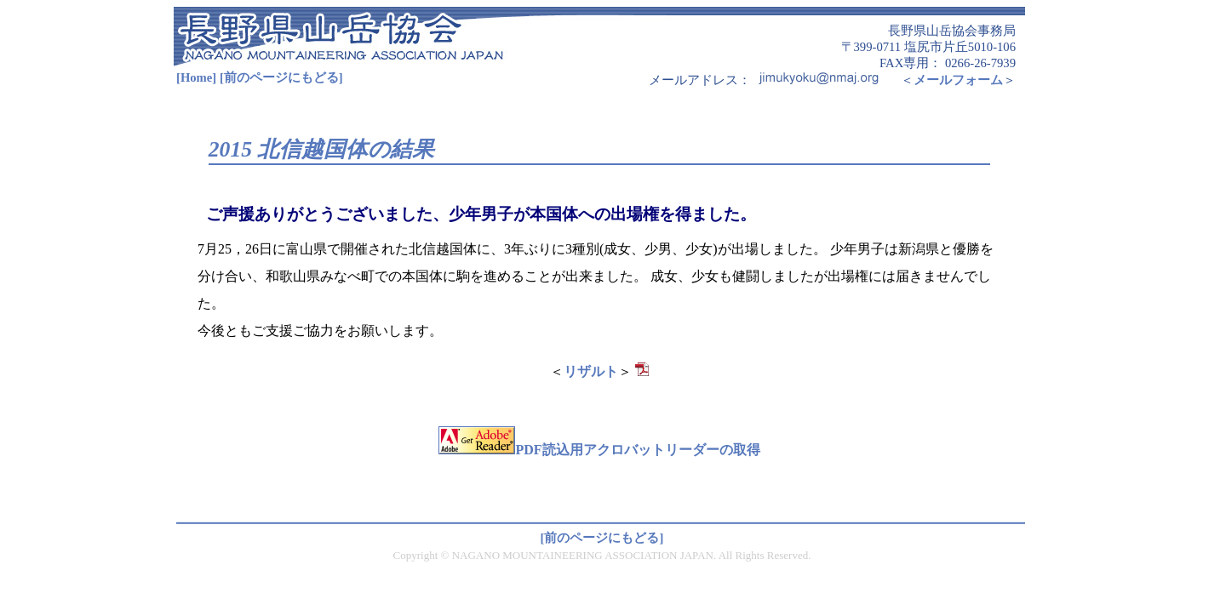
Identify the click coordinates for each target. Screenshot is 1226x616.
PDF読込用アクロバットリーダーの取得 (598, 449)
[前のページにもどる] (281, 77)
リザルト (591, 371)
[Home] (196, 77)
